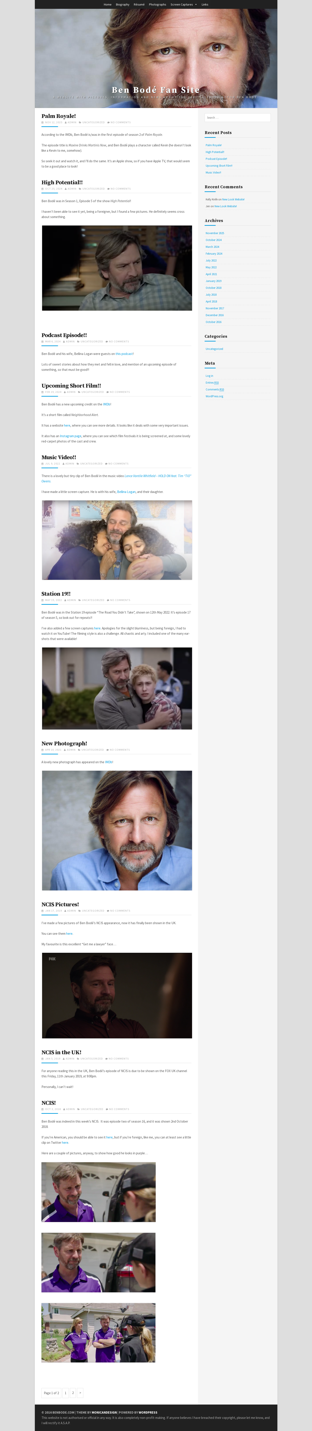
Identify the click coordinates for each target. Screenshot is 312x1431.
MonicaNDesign (104, 1412)
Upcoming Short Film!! (71, 386)
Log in (209, 376)
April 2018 (211, 301)
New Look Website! (233, 199)
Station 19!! (56, 594)
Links (205, 4)
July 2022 (211, 260)
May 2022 (211, 267)
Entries (212, 383)
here (67, 425)
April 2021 (211, 274)
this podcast (124, 354)
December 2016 (215, 315)
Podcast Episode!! (64, 335)
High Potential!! (62, 182)
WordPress (148, 1412)
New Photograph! (64, 743)
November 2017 (215, 308)
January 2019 (213, 281)
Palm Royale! (58, 116)
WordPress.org (214, 396)
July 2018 (211, 295)
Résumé (139, 4)
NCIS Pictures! (60, 904)
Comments (215, 390)
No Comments (121, 122)
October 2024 (213, 240)
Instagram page (70, 436)
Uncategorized (93, 122)
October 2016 (213, 322)
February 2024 (214, 254)
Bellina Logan (126, 492)
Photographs (157, 4)
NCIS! (48, 1103)
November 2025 (215, 233)
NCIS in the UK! (61, 1052)
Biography (122, 4)
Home (108, 4)
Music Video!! (59, 457)
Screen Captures (182, 4)
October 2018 (213, 288)
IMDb (106, 404)
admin (72, 122)
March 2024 (212, 247)
